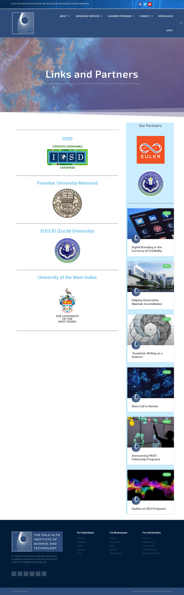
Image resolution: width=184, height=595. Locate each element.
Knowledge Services (89, 16)
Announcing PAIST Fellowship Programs (146, 457)
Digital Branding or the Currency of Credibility (147, 249)
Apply (169, 30)
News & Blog (166, 16)
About (65, 16)
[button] (181, 23)
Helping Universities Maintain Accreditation (147, 302)
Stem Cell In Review (145, 406)
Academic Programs (121, 16)
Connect (146, 16)
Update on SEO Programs (149, 508)
